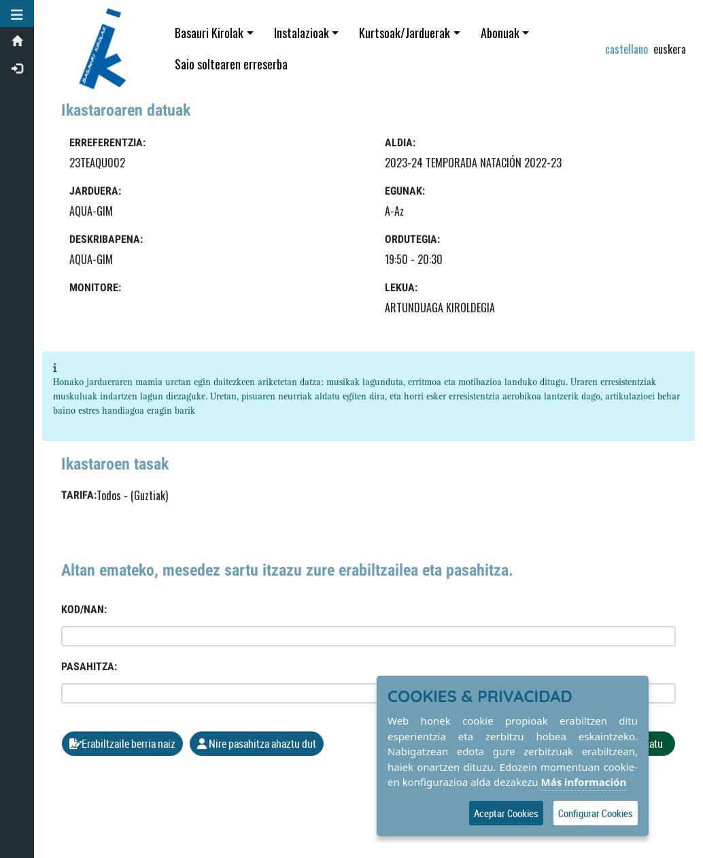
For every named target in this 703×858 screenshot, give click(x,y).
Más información (584, 782)
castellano (626, 49)
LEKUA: (401, 287)
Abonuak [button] (500, 33)
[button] (17, 13)
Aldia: (400, 142)
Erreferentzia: (107, 142)
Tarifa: (79, 495)
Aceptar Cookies (506, 813)
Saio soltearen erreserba (231, 64)
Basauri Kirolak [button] (209, 33)
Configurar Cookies (595, 813)
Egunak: (405, 190)
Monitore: (95, 287)
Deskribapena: (106, 239)
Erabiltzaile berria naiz (122, 743)
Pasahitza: (89, 666)
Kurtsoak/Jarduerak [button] (404, 33)
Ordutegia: (412, 239)
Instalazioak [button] (301, 33)
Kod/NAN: (84, 609)
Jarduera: (95, 190)
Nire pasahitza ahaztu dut (256, 743)
